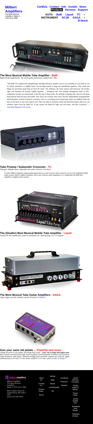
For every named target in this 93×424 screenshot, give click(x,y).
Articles (52, 376)
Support (83, 9)
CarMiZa (42, 6)
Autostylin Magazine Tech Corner (19, 107)
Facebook (64, 378)
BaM (59, 14)
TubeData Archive (76, 415)
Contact (54, 6)
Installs (72, 6)
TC (78, 14)
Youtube (64, 385)
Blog (52, 380)
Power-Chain (75, 394)
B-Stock (83, 20)
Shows (52, 384)
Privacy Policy (41, 390)
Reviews (70, 9)
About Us (41, 379)
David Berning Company (75, 380)
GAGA (76, 17)
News (83, 6)
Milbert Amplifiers (13, 9)
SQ (52, 391)
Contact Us (41, 385)
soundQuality (54, 387)
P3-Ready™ (42, 297)
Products (57, 9)
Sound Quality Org (75, 401)
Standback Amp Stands (76, 408)
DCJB (65, 17)
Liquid (69, 14)
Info (63, 6)
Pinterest (64, 382)
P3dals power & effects (75, 387)
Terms (41, 395)
